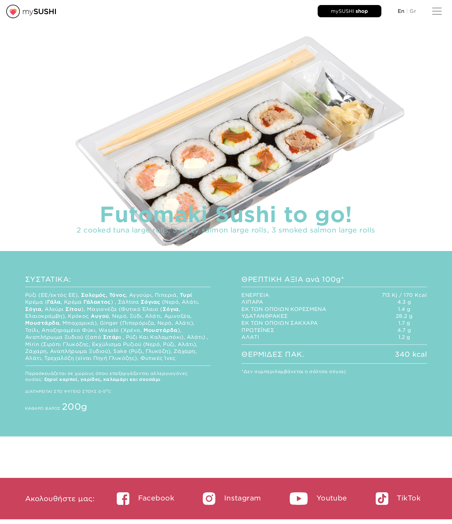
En (401, 11)
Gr (413, 11)
